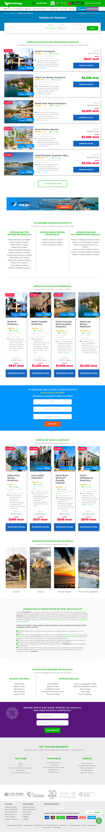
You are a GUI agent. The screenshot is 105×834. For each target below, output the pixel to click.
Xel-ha (21, 765)
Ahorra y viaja (56, 827)
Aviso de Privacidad (51, 825)
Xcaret (21, 763)
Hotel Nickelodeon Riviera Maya (53, 767)
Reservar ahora (86, 65)
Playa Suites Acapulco (87, 773)
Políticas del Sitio (39, 825)
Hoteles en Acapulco (11, 819)
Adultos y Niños (77, 25)
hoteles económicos (69, 635)
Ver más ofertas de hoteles (52, 184)
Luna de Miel (26, 814)
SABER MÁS (52, 424)
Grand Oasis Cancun (53, 763)
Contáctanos (28, 825)
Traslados (26, 819)
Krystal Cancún (54, 772)
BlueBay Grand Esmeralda (87, 765)
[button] (41, 9)
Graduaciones (27, 812)
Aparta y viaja (46, 827)
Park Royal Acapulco (87, 768)
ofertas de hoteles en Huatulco (55, 619)
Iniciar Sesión (78, 3)
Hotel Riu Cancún (54, 770)
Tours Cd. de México (11, 812)
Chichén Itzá (21, 770)
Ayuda (83, 825)
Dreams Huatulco (87, 763)
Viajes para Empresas (29, 809)
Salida (62, 25)
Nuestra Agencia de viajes (14, 825)
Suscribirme (52, 730)
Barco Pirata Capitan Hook (20, 773)
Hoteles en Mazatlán (11, 809)
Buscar (92, 28)
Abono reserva (92, 825)
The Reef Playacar (87, 770)
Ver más (43, 68)
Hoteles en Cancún (11, 807)
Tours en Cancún (10, 814)
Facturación (63, 825)
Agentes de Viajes (74, 825)
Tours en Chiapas (10, 817)
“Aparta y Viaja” (69, 636)
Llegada (50, 25)
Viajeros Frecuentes (29, 807)
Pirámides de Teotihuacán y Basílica (20, 768)
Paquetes (25, 817)
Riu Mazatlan (54, 765)
